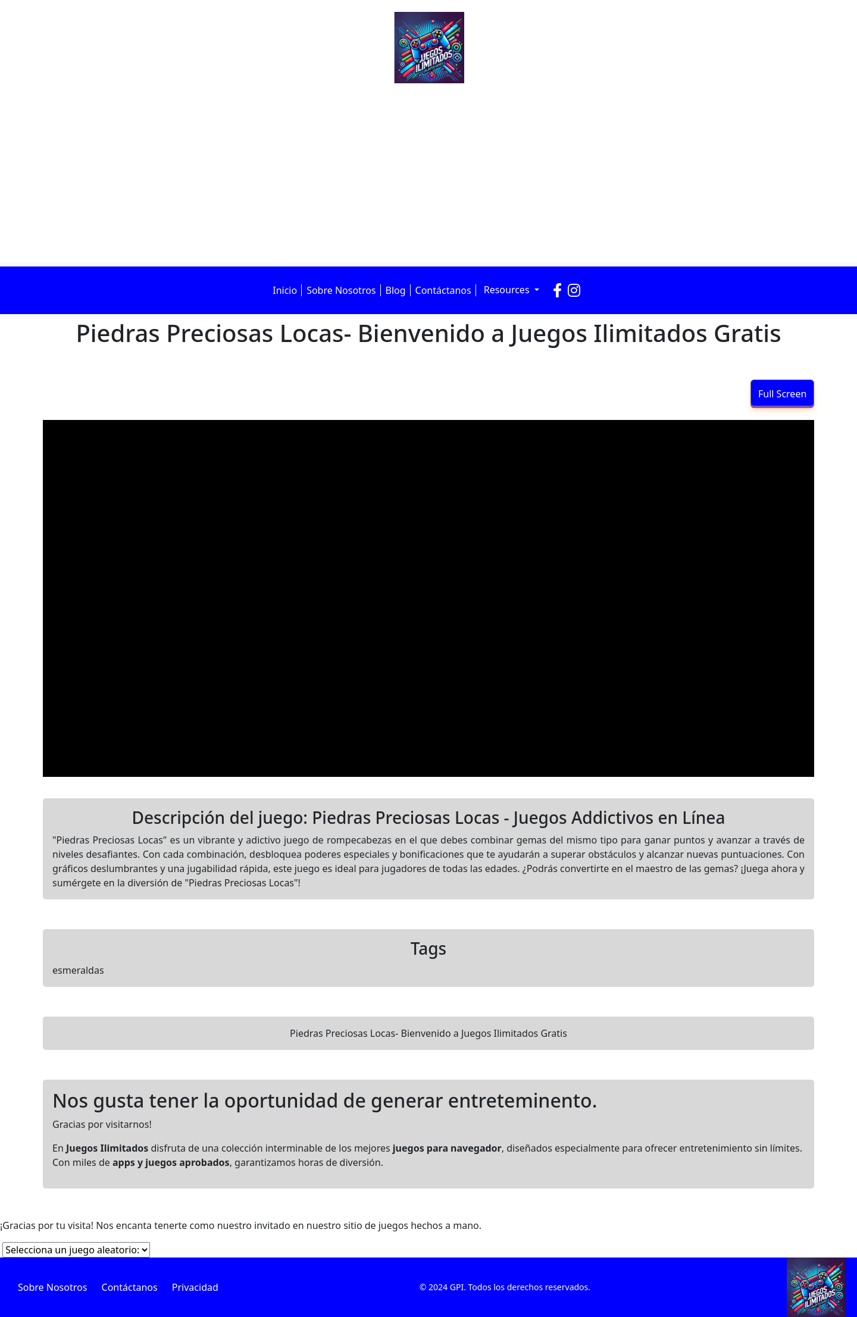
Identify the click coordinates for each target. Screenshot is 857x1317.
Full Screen (782, 393)
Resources (508, 289)
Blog (396, 290)
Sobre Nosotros (341, 290)
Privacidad (195, 1287)
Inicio (285, 290)
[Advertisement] (428, 172)
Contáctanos (443, 290)
